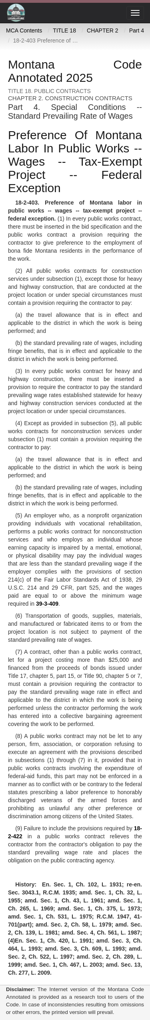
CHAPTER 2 (102, 30)
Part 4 (136, 30)
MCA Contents (24, 30)
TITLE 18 (64, 30)
